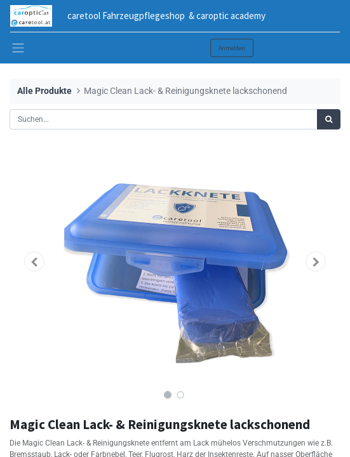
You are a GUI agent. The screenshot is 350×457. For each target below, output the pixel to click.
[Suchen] (328, 119)
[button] (34, 261)
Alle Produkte (44, 91)
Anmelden (232, 48)
